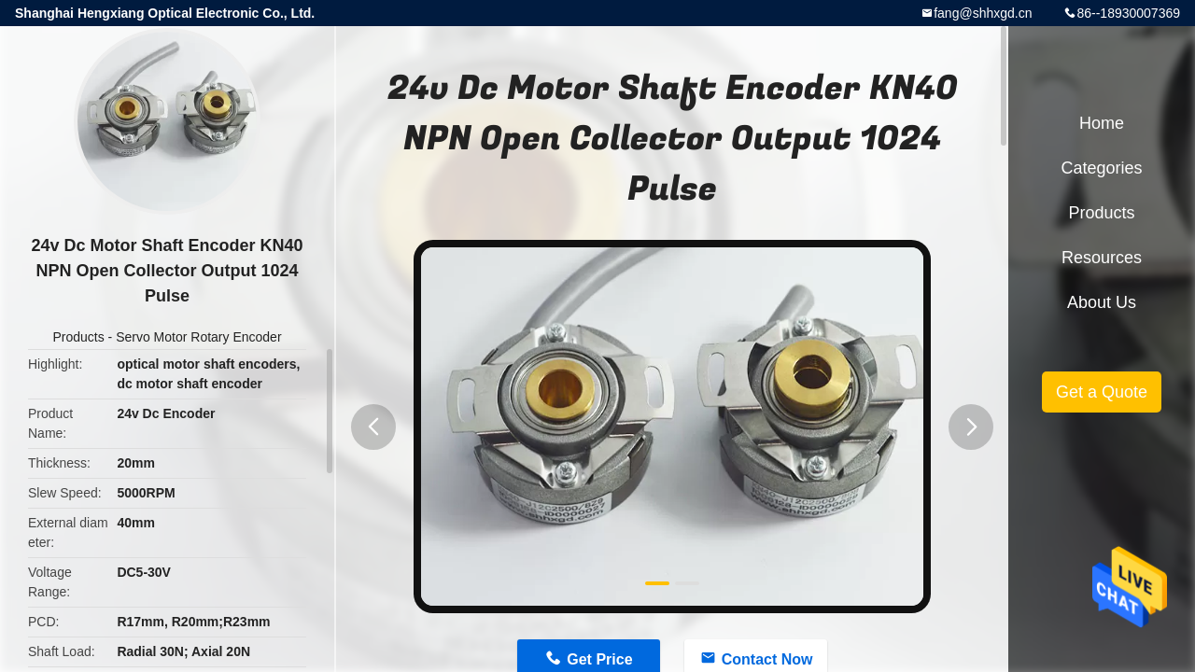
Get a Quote (1101, 392)
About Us (1101, 302)
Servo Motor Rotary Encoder (198, 336)
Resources (1101, 257)
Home (1101, 123)
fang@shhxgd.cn (983, 13)
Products (78, 336)
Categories (1101, 168)
